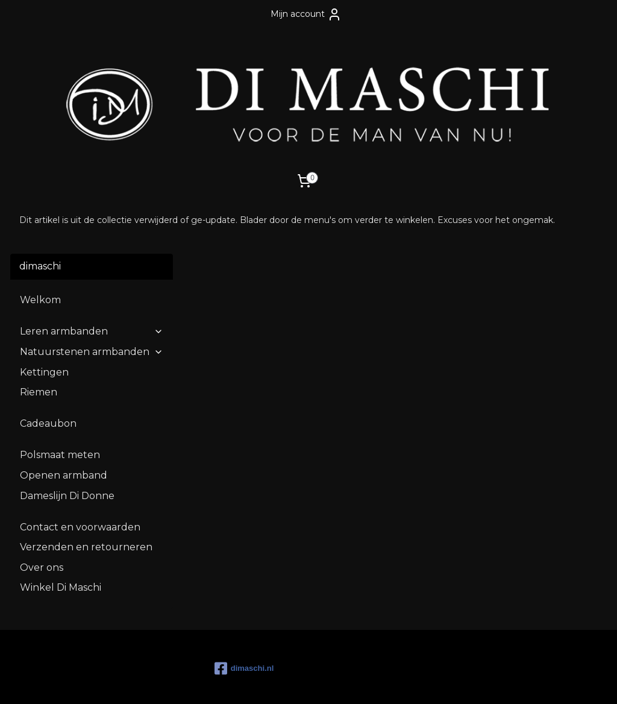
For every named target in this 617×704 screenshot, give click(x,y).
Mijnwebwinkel (427, 681)
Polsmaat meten (60, 405)
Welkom (40, 250)
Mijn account (306, 14)
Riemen (38, 342)
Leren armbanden (91, 282)
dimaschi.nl (244, 619)
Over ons (41, 517)
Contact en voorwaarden (80, 477)
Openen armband (63, 426)
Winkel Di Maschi (60, 538)
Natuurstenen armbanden (91, 302)
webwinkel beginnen (322, 681)
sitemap (255, 681)
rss (277, 681)
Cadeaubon (48, 374)
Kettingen (44, 322)
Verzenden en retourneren (86, 497)
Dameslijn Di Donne (67, 445)
